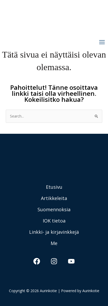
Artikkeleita (54, 198)
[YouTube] (71, 261)
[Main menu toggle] (102, 42)
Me (54, 243)
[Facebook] (36, 261)
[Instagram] (54, 261)
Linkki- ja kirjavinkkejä (54, 232)
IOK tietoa (54, 221)
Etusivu (54, 187)
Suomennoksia (54, 209)
